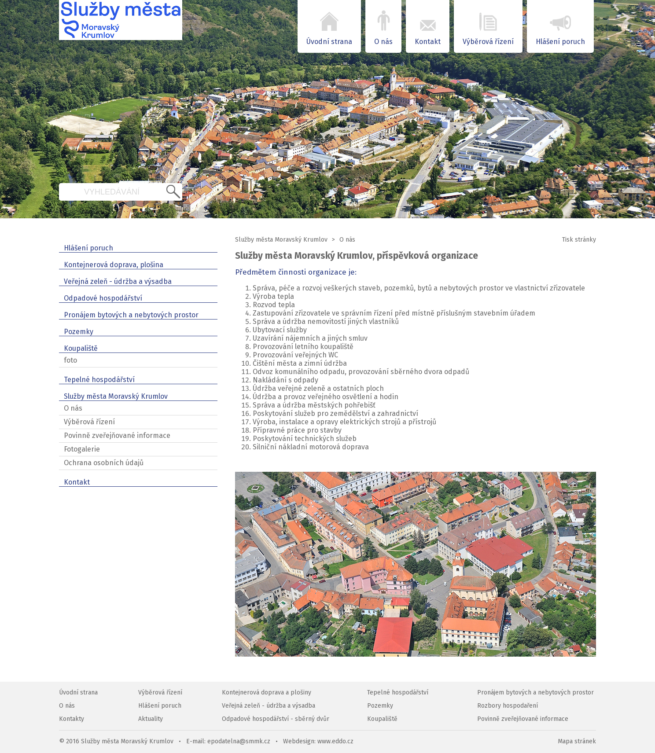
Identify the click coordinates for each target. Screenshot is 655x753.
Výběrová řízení (160, 692)
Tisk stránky (579, 239)
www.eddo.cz (335, 741)
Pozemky (380, 705)
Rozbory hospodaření (507, 705)
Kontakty (71, 719)
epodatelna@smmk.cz (238, 741)
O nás (347, 239)
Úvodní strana (78, 692)
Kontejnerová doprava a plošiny (266, 692)
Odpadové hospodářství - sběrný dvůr (275, 719)
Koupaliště (382, 719)
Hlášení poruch (159, 705)
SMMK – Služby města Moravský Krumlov (120, 26)
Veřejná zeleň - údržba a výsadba (268, 705)
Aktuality (150, 719)
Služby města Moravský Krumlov (281, 239)
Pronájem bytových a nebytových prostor (535, 692)
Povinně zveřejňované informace (522, 719)
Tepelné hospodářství (397, 692)
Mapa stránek (577, 741)
